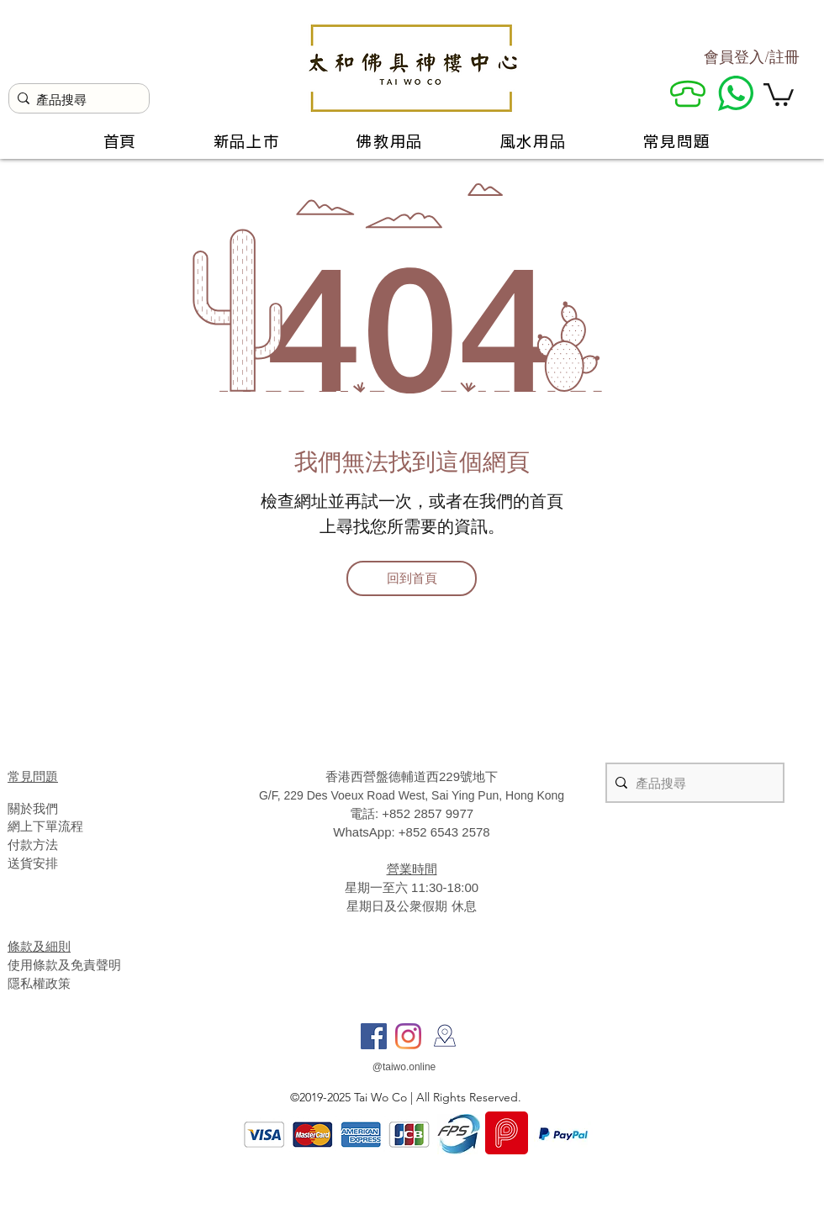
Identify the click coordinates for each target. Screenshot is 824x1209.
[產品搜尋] (75, 99)
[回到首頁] (411, 578)
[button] (778, 93)
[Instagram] (408, 1036)
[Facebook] (374, 1036)
